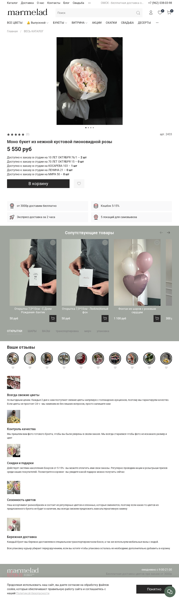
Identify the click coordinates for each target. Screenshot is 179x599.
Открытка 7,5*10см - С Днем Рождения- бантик (32, 317)
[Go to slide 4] (93, 127)
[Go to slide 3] (90, 127)
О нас (40, 3)
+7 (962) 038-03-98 (160, 3)
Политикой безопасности (32, 593)
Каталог (12, 3)
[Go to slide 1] (85, 127)
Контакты (53, 3)
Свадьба (78, 3)
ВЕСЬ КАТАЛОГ (34, 31)
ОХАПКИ (111, 22)
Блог (66, 3)
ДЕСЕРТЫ (144, 22)
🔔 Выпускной (38, 22)
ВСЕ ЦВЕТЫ (14, 22)
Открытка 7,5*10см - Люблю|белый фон (89, 317)
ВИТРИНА (80, 22)
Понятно (154, 589)
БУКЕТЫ (60, 22)
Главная (12, 31)
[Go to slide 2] (88, 127)
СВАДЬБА (127, 22)
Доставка (27, 3)
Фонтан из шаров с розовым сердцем (146, 315)
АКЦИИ (97, 22)
